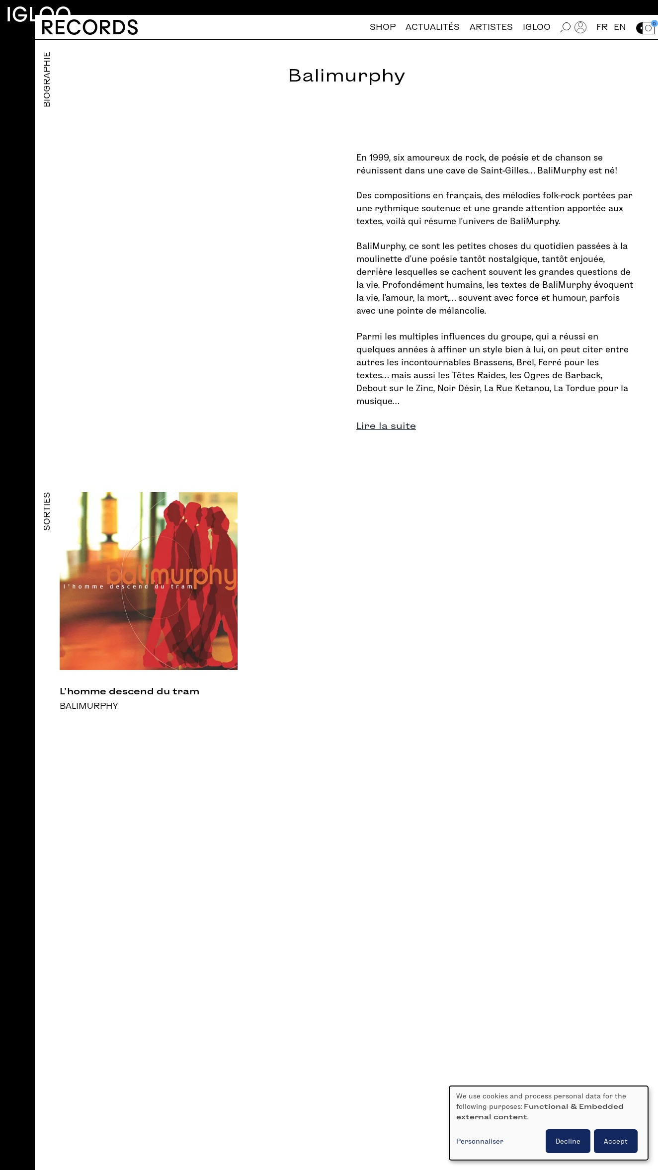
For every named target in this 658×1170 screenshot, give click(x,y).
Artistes (491, 27)
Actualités (433, 27)
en (620, 27)
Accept (616, 1141)
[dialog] (548, 1123)
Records (90, 27)
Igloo (39, 14)
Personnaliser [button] (479, 1141)
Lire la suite (386, 425)
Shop (383, 27)
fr (602, 27)
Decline (568, 1141)
